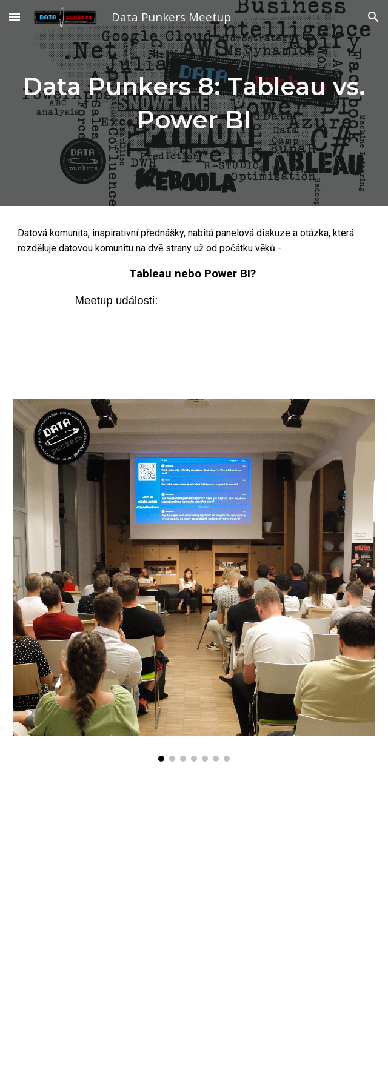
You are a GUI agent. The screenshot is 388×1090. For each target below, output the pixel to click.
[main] (194, 103)
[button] (14, 16)
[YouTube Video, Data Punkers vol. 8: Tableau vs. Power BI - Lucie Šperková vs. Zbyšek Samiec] (194, 914)
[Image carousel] (194, 580)
